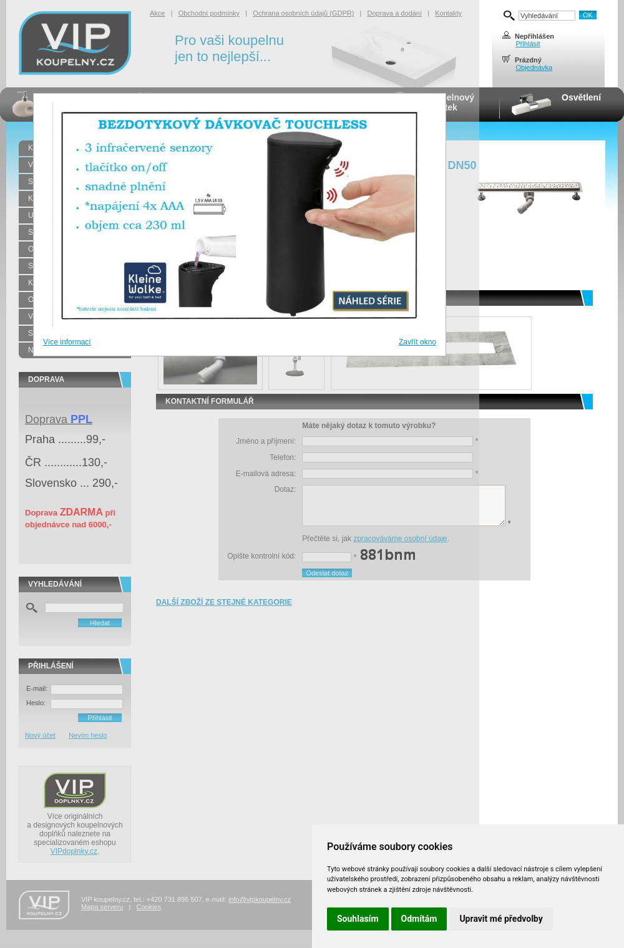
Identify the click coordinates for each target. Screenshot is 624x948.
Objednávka (533, 67)
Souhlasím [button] (358, 919)
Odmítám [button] (419, 919)
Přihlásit (527, 43)
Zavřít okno (417, 342)
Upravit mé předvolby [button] (500, 919)
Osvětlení (581, 97)
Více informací (67, 342)
